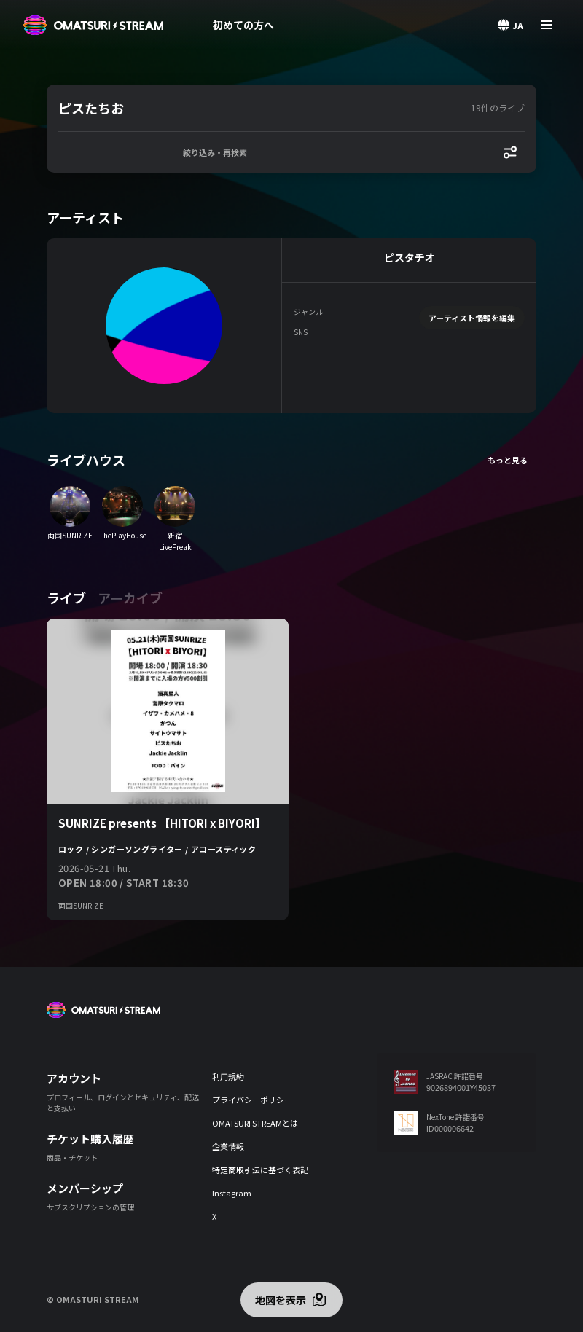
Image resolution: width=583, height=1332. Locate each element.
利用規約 (228, 1076)
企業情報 (228, 1146)
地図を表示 (280, 1300)
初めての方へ (243, 24)
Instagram (231, 1193)
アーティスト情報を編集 (472, 318)
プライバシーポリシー (252, 1099)
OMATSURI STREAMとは (255, 1123)
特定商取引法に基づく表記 (260, 1169)
